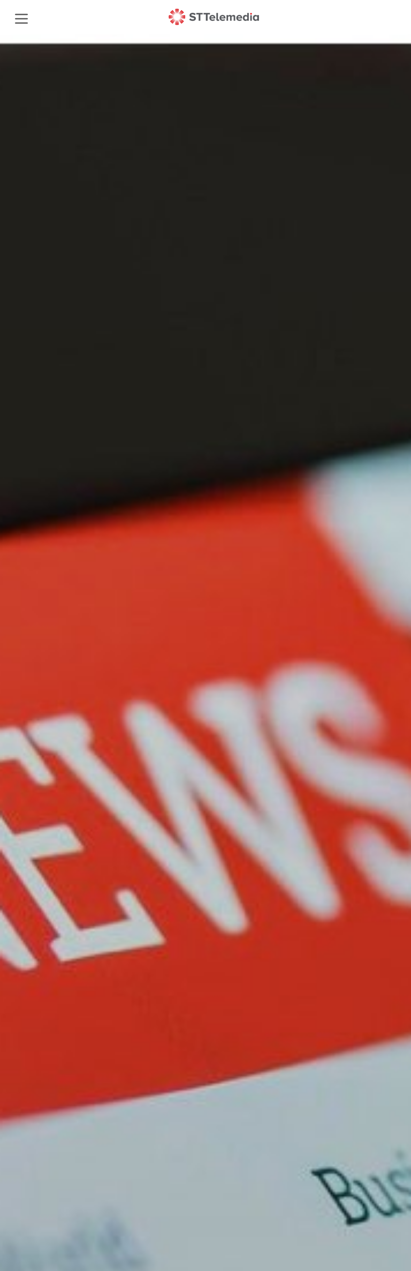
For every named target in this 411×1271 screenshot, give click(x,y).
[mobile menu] (21, 17)
